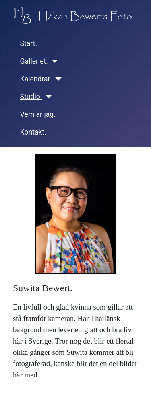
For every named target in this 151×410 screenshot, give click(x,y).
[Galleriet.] (53, 61)
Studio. (31, 97)
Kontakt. (33, 132)
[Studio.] (47, 96)
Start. (28, 43)
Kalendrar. (36, 79)
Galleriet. (34, 61)
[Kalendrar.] (57, 79)
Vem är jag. (38, 114)
